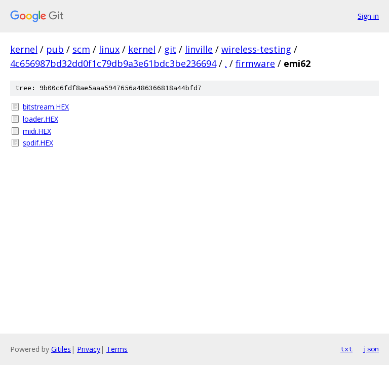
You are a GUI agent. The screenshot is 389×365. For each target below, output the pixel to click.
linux (109, 49)
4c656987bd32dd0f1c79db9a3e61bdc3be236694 (113, 63)
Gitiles (61, 349)
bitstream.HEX (46, 107)
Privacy (88, 349)
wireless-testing (256, 49)
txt (346, 348)
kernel (23, 49)
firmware (255, 63)
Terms (117, 349)
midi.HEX (37, 131)
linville (199, 49)
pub (55, 49)
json (371, 348)
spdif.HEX (38, 143)
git (170, 49)
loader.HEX (40, 119)
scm (81, 49)
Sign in (368, 16)
